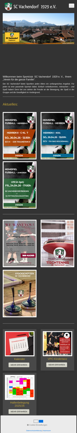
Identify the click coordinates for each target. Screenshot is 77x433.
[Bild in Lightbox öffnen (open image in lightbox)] (20, 135)
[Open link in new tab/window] (20, 243)
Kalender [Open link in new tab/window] (19, 349)
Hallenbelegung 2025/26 (19, 395)
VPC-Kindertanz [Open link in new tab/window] (57, 349)
